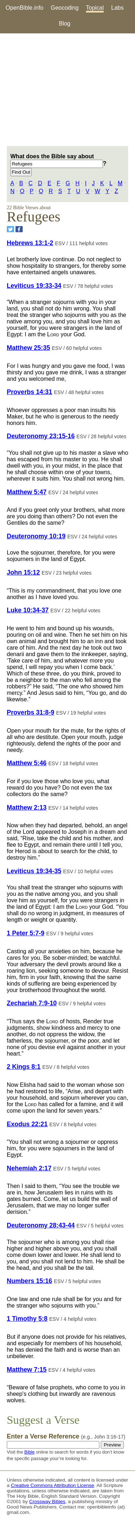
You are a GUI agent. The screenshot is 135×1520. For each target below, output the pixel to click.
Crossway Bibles (47, 1501)
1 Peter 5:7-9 (26, 933)
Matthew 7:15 (26, 1369)
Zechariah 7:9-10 (32, 1003)
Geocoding (64, 8)
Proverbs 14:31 (29, 392)
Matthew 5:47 (26, 492)
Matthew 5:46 (26, 763)
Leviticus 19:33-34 (34, 285)
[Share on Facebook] (19, 229)
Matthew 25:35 (28, 347)
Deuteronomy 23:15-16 (41, 436)
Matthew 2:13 (26, 807)
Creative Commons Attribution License (52, 1485)
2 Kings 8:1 (24, 1066)
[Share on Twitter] (10, 229)
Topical (95, 8)
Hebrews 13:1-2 (30, 243)
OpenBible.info (25, 8)
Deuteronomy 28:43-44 (41, 1225)
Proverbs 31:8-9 (30, 712)
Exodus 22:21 (27, 1124)
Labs (117, 8)
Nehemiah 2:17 (29, 1168)
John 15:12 (23, 572)
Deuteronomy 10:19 (36, 536)
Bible (29, 1452)
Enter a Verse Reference (66, 1436)
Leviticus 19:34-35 (34, 871)
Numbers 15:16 (29, 1281)
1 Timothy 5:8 (27, 1318)
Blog (64, 23)
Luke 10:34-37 (28, 610)
